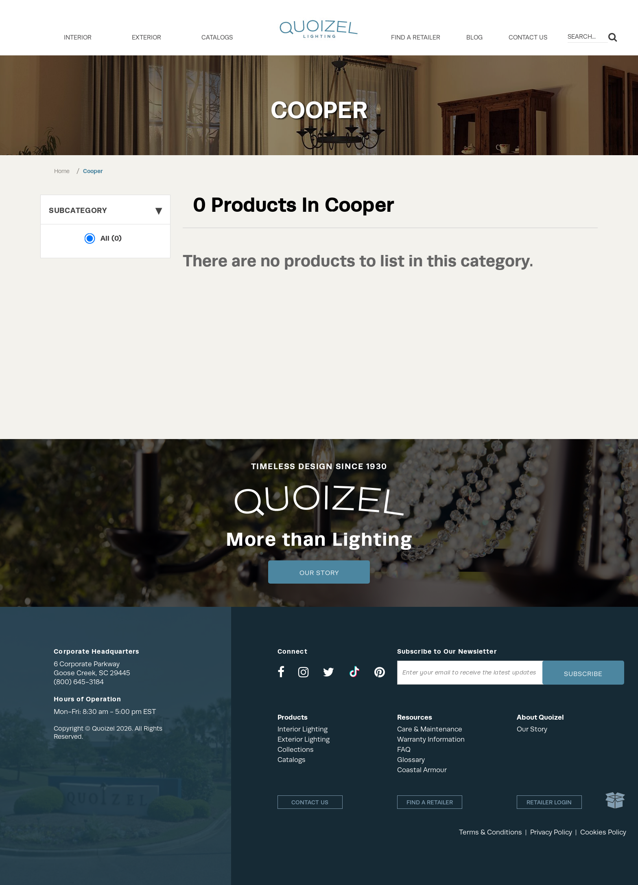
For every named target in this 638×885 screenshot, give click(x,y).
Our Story (319, 573)
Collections (295, 749)
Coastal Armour (422, 770)
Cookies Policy (603, 832)
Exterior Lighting (303, 739)
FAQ (404, 749)
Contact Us (528, 37)
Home (62, 171)
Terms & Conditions (490, 832)
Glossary (411, 760)
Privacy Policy (551, 832)
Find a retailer (415, 37)
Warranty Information (431, 739)
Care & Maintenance (429, 729)
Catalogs (217, 37)
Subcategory (105, 210)
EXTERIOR (146, 37)
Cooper (93, 171)
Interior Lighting (302, 729)
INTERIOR (78, 37)
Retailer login (549, 802)
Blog (474, 37)
